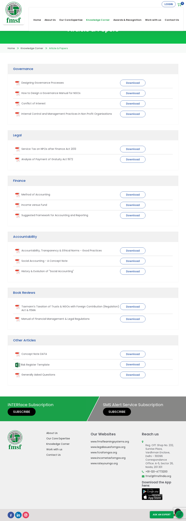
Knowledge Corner (100, 11)
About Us (52, 11)
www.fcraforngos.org (104, 452)
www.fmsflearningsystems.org (110, 441)
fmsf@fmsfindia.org (158, 476)
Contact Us (174, 11)
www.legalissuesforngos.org (108, 447)
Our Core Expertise (73, 11)
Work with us (156, 11)
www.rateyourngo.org (104, 463)
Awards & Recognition (130, 11)
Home (39, 11)
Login (169, 4)
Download (133, 83)
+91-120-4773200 (156, 471)
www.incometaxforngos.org (108, 458)
